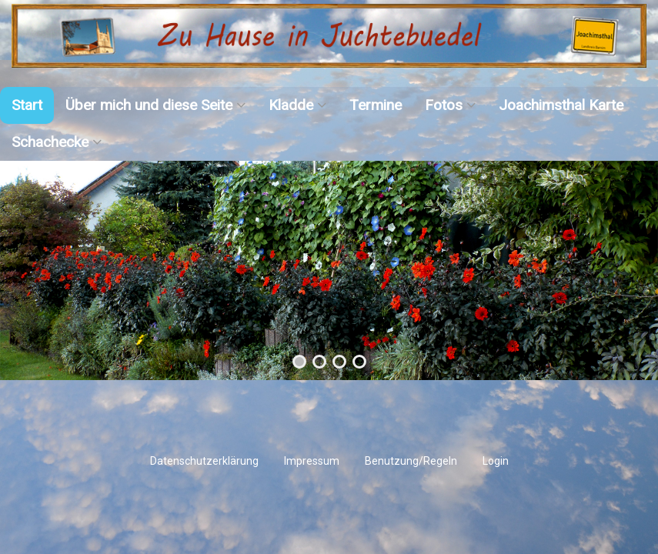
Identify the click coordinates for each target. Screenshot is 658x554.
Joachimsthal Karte (561, 105)
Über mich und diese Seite (148, 105)
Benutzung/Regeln (411, 461)
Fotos (444, 105)
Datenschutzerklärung (204, 461)
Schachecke (50, 142)
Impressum (311, 461)
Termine (375, 105)
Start (27, 105)
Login (496, 461)
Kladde (291, 105)
